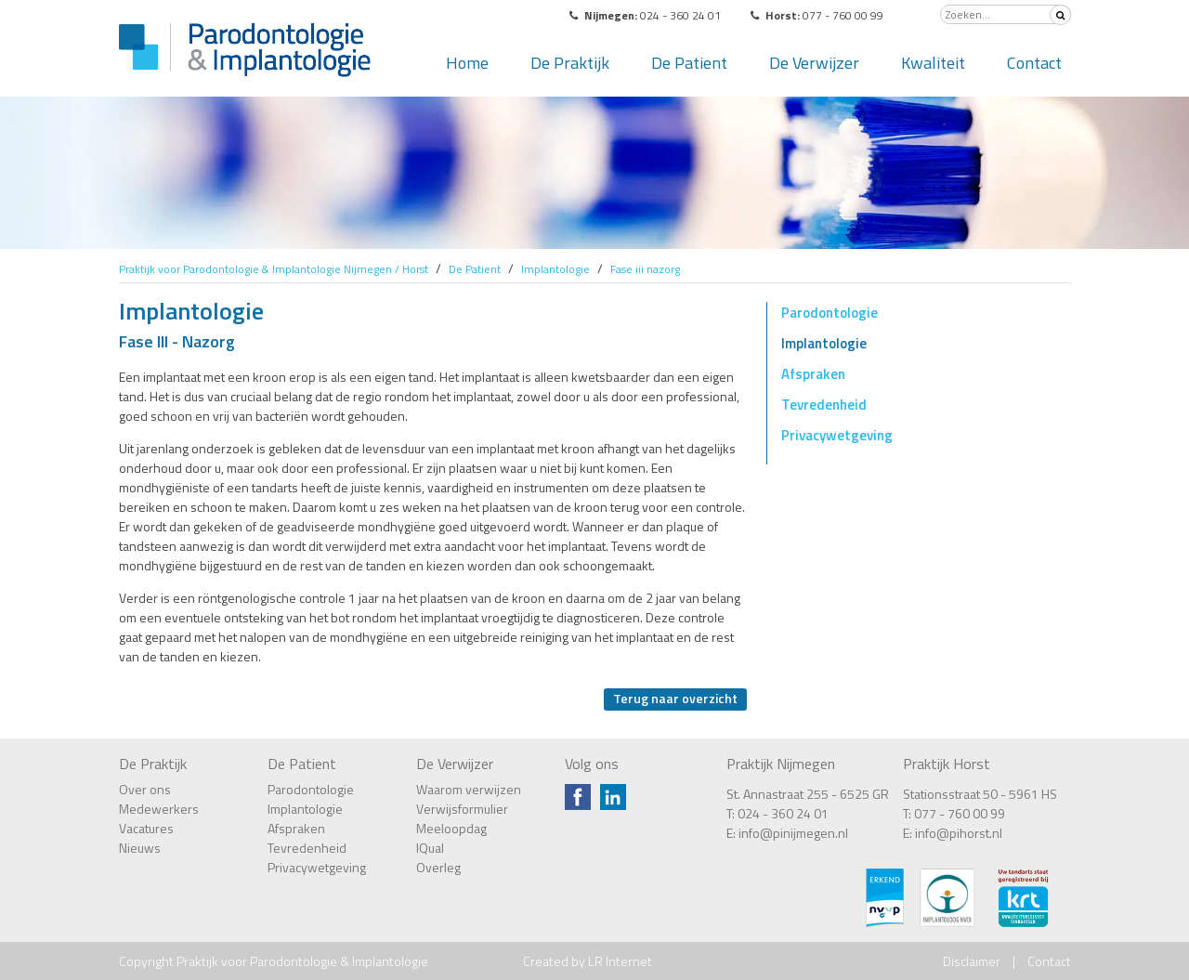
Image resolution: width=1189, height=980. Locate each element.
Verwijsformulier (462, 808)
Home (467, 62)
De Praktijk (569, 62)
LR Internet (620, 961)
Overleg (438, 867)
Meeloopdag (451, 828)
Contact (1034, 62)
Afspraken (813, 374)
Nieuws (140, 847)
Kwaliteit (933, 62)
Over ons (145, 789)
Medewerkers (159, 808)
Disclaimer (971, 961)
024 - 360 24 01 (783, 813)
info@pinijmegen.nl (793, 833)
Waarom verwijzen (468, 789)
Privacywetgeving (837, 435)
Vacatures (146, 828)
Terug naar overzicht (675, 698)
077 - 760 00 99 (959, 813)
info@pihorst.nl (958, 833)
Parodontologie (829, 312)
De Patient (689, 62)
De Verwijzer (814, 62)
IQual (430, 847)
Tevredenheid (824, 404)
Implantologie (824, 343)
